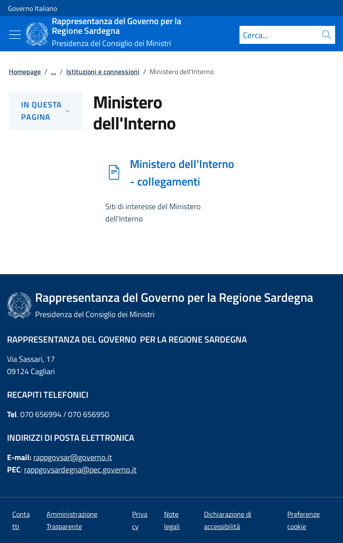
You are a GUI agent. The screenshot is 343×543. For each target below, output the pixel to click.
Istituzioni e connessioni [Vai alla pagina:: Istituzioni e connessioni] (102, 71)
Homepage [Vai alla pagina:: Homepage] (25, 71)
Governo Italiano (32, 8)
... (53, 71)
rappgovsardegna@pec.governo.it (80, 469)
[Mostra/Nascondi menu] (15, 35)
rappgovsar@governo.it (72, 457)
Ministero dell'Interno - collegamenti (182, 172)
